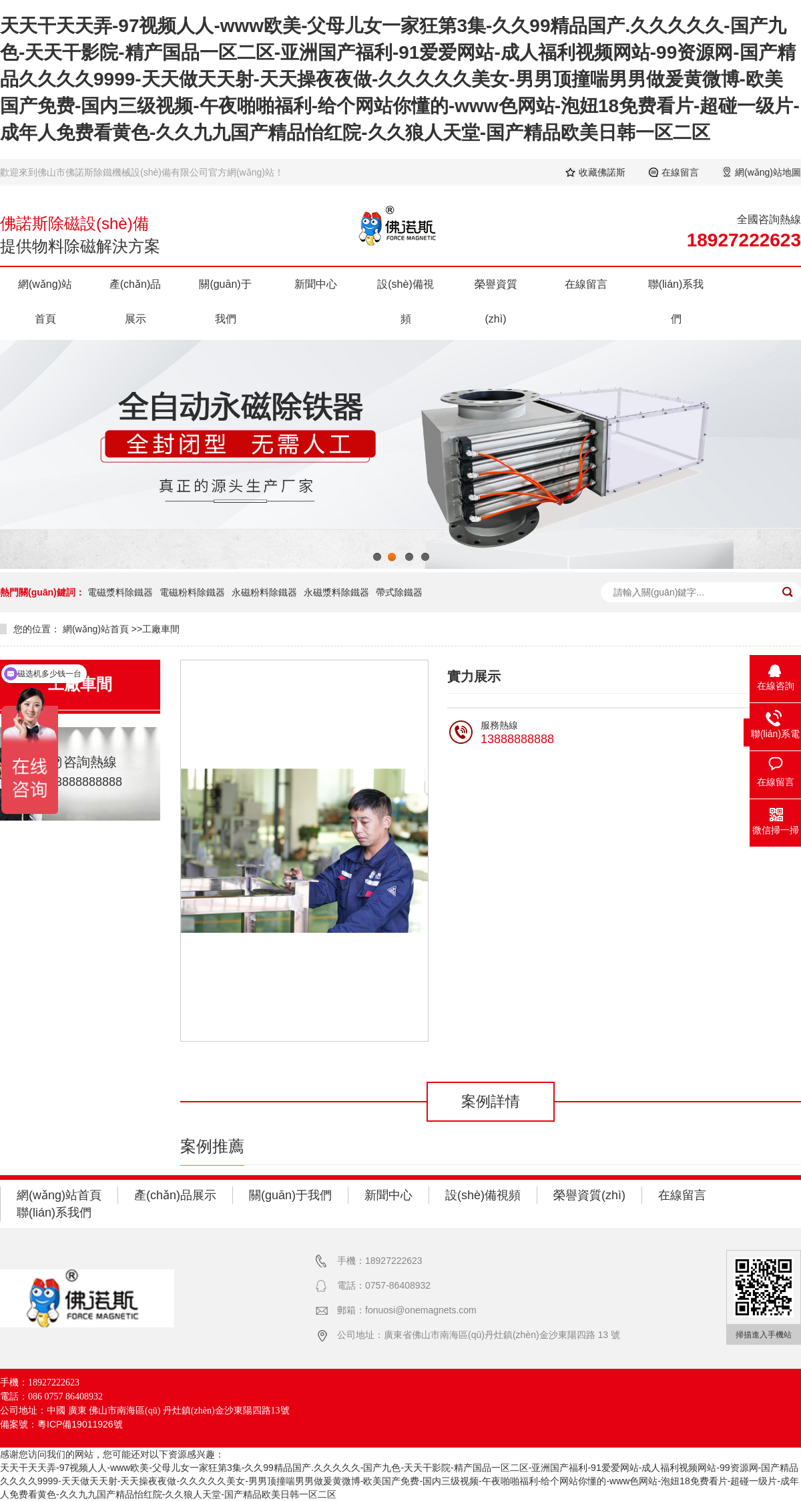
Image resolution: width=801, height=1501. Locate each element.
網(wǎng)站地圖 (768, 172)
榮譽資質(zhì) (496, 301)
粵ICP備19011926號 (80, 1424)
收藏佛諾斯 (602, 172)
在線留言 (680, 172)
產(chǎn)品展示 (135, 301)
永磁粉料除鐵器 (264, 592)
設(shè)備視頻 (405, 301)
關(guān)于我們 (225, 301)
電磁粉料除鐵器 (192, 592)
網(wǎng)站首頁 (45, 301)
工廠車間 (161, 629)
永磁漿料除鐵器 (336, 592)
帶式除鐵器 (399, 592)
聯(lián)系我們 (676, 301)
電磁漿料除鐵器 (120, 592)
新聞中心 (315, 284)
